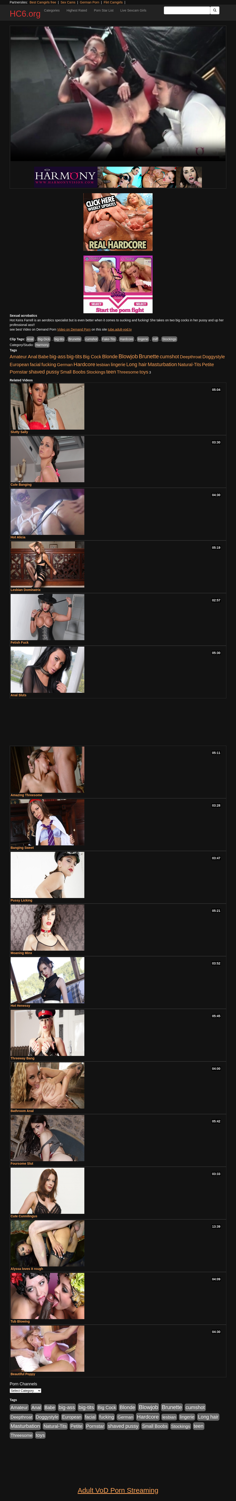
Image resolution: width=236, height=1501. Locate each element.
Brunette (74, 339)
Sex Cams (68, 2)
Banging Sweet (22, 848)
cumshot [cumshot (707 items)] (169, 356)
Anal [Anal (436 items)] (32, 356)
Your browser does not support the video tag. (118, 94)
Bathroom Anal (22, 1111)
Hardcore (126, 339)
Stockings (169, 339)
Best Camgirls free (43, 2)
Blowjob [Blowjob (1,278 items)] (128, 356)
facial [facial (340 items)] (35, 364)
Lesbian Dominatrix (26, 590)
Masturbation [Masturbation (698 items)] (162, 364)
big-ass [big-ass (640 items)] (58, 356)
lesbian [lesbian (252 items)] (103, 364)
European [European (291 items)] (19, 364)
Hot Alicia (18, 537)
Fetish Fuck (20, 642)
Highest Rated (77, 10)
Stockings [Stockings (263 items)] (95, 372)
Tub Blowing (20, 1321)
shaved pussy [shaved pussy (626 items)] (44, 372)
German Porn (89, 2)
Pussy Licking (21, 900)
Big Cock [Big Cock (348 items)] (92, 356)
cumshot (91, 339)
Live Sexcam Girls (133, 10)
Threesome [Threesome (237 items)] (128, 372)
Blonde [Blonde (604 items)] (110, 356)
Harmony (42, 345)
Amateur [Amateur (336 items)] (18, 356)
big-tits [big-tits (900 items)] (74, 356)
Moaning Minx (21, 953)
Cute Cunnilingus (24, 1216)
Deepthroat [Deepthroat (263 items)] (191, 356)
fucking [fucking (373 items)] (48, 364)
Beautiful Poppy (23, 1374)
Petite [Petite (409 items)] (208, 364)
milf (155, 339)
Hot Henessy (20, 1005)
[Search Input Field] (187, 10)
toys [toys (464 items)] (143, 371)
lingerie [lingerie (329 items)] (118, 364)
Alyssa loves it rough (27, 1269)
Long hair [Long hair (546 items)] (136, 364)
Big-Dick (44, 339)
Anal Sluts (18, 695)
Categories (52, 10)
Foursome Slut (22, 1163)
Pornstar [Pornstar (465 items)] (19, 371)
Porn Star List (103, 10)
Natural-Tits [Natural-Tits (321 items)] (189, 364)
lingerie (143, 339)
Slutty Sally (19, 432)
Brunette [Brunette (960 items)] (149, 356)
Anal (30, 339)
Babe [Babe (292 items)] (43, 356)
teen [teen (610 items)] (111, 372)
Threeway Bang (22, 1058)
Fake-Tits (108, 339)
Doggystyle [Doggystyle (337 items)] (213, 356)
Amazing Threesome (26, 795)
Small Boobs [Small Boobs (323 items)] (73, 371)
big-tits (59, 339)
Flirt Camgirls (113, 2)
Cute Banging (21, 484)
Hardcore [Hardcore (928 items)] (84, 364)
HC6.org (25, 13)
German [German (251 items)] (65, 364)
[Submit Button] (214, 10)
